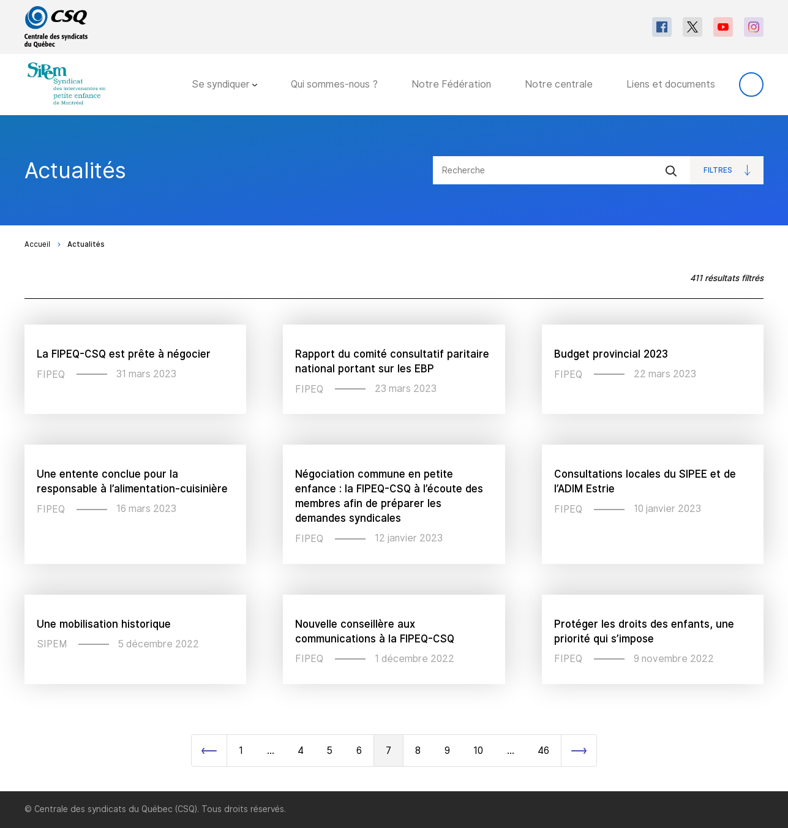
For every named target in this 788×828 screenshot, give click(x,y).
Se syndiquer (224, 84)
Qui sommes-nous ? (334, 84)
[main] (394, 453)
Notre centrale (559, 84)
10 (478, 750)
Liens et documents (670, 84)
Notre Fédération (451, 84)
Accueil (37, 244)
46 (543, 750)
